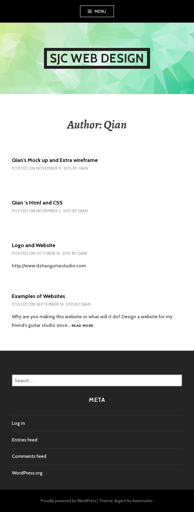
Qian (83, 168)
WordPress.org (27, 473)
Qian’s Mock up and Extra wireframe (55, 160)
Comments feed (29, 456)
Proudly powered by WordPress (68, 500)
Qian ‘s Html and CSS (37, 202)
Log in (18, 423)
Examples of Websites (38, 296)
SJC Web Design (97, 58)
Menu (100, 11)
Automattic (143, 500)
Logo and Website (33, 245)
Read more (82, 325)
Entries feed (24, 440)
